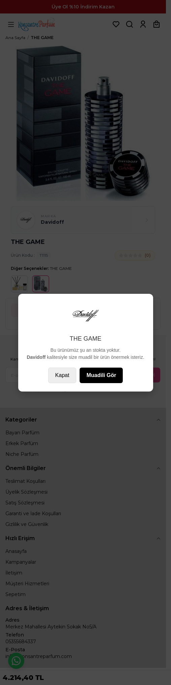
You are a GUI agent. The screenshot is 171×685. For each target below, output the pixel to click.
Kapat (62, 375)
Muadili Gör (101, 375)
